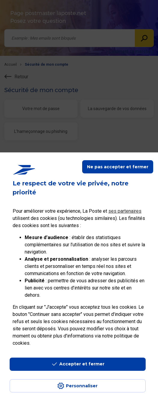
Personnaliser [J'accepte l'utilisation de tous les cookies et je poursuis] (82, 385)
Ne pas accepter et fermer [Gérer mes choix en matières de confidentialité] (117, 167)
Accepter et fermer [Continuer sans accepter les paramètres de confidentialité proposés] (81, 364)
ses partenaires (124, 211)
